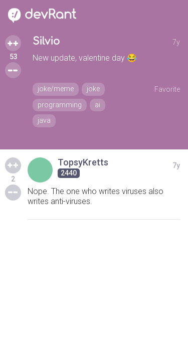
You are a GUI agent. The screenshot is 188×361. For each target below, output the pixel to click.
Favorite (167, 89)
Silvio (46, 41)
